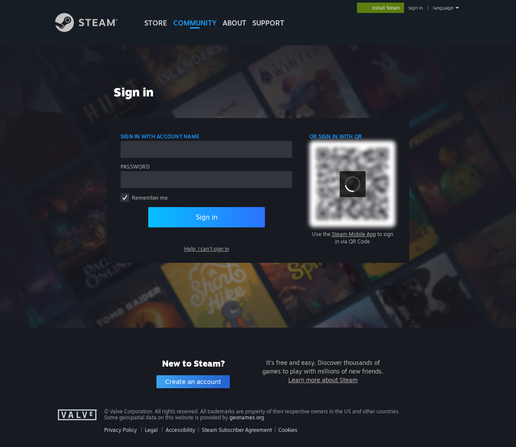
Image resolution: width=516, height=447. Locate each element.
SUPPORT (268, 23)
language (443, 8)
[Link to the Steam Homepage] (93, 29)
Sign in (206, 217)
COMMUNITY (195, 23)
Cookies (287, 430)
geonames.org (246, 417)
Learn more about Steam (322, 379)
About (234, 23)
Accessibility (180, 430)
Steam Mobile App (354, 234)
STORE (155, 23)
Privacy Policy (120, 430)
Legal (151, 430)
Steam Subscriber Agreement (237, 430)
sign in (415, 8)
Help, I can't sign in (206, 249)
